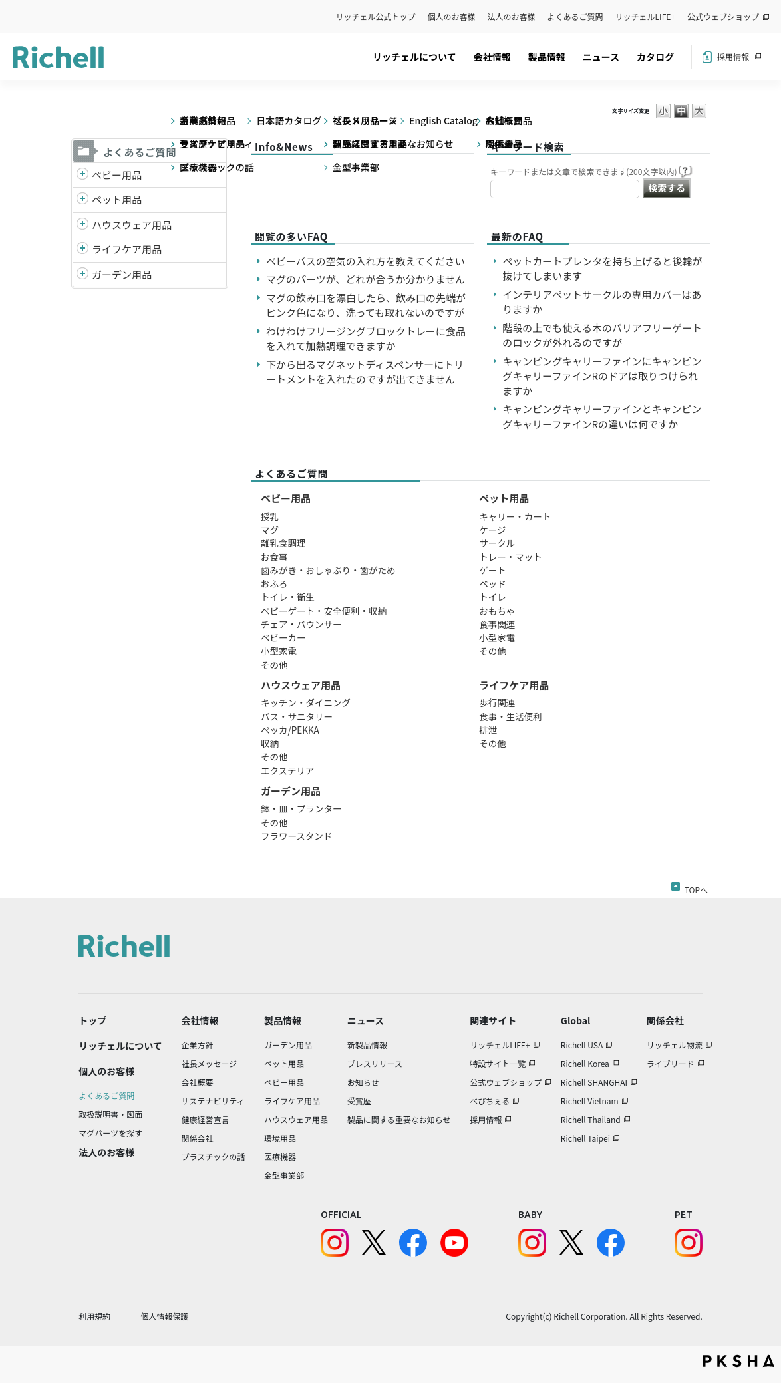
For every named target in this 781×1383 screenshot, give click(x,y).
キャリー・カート (515, 516)
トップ (92, 1020)
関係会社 (198, 1138)
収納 (270, 743)
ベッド (492, 583)
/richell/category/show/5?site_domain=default (82, 175)
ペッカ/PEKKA (290, 729)
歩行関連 (497, 702)
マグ (270, 529)
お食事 (274, 556)
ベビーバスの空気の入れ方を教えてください (365, 261)
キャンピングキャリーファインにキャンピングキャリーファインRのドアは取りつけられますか (601, 376)
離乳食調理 (283, 542)
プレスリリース (374, 1063)
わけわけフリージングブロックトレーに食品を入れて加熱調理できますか (366, 338)
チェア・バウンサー (301, 624)
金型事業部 (284, 1175)
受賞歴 (359, 1100)
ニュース (601, 56)
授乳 (270, 516)
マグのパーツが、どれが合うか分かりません (370, 279)
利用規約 (94, 1316)
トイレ (492, 596)
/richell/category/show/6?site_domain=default (82, 249)
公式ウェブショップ (723, 16)
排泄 (488, 729)
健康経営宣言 (206, 1119)
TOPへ (696, 887)
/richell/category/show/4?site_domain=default (82, 200)
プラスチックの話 (213, 1156)
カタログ (655, 56)
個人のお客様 (452, 16)
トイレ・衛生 (288, 596)
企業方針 (198, 1044)
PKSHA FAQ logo (738, 1361)
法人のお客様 (512, 16)
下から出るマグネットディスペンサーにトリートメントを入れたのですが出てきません (365, 371)
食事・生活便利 (510, 716)
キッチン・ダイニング (306, 702)
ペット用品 (117, 199)
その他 (274, 664)
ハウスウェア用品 (132, 224)
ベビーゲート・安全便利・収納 (324, 610)
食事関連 (497, 624)
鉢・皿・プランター (301, 808)
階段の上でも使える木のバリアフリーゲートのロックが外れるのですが (602, 335)
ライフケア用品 (127, 249)
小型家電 (279, 650)
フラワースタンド (296, 835)
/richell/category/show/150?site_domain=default (82, 275)
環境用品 (280, 1138)
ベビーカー (283, 637)
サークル (497, 542)
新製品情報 (367, 1044)
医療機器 (280, 1156)
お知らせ (363, 1082)
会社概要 (198, 1082)
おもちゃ (497, 610)
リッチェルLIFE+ (645, 16)
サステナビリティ (213, 1100)
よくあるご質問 (575, 16)
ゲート (492, 570)
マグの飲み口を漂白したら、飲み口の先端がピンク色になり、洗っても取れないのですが (366, 305)
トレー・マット (510, 556)
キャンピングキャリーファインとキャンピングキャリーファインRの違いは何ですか (601, 416)
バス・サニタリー (297, 716)
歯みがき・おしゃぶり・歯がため (328, 570)
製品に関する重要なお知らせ (399, 1119)
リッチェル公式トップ (376, 16)
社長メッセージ (209, 1063)
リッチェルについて (414, 56)
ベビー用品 (117, 175)
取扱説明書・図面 (110, 1114)
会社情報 (492, 56)
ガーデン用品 (122, 274)
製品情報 (546, 56)
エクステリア (288, 770)
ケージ (492, 529)
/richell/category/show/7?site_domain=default (82, 225)
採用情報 (733, 56)
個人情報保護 (164, 1316)
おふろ (274, 583)
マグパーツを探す (110, 1132)
